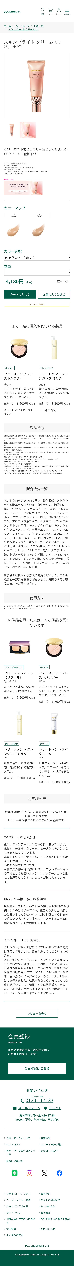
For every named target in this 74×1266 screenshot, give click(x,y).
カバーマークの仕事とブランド (20, 1152)
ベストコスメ (13, 1144)
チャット (55, 1108)
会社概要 (45, 1212)
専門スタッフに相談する (37, 304)
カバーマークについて (18, 1138)
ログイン (44, 820)
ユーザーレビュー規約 (18, 1200)
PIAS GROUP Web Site (37, 1245)
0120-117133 (39, 1100)
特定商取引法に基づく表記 (55, 1219)
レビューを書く (37, 1013)
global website (14, 1160)
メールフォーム (29, 1108)
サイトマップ (13, 1212)
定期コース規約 (49, 1150)
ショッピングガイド (17, 1206)
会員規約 (45, 1193)
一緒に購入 (47, 410)
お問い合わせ (48, 1229)
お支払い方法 (48, 1206)
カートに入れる (20, 294)
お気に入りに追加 (54, 294)
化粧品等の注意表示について (20, 1220)
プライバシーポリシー (18, 1193)
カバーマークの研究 (51, 1144)
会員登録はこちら (37, 1068)
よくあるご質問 (14, 1235)
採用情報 (11, 1229)
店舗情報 (45, 1138)
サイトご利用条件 (50, 1200)
